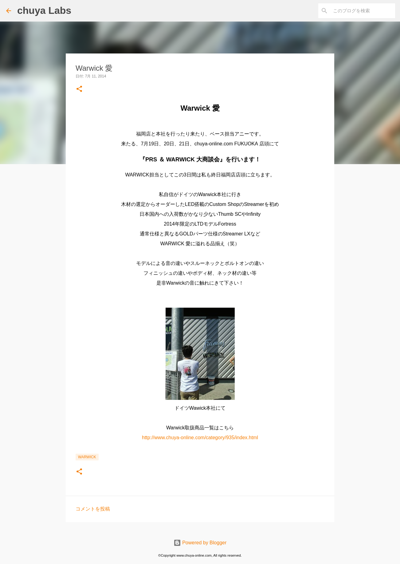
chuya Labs (44, 10)
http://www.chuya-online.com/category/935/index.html (200, 437)
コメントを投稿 (93, 508)
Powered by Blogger (200, 542)
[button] (79, 89)
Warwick (87, 457)
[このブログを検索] (363, 10)
